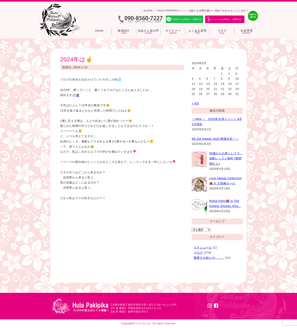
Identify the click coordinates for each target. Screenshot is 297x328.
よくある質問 (197, 30)
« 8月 (195, 103)
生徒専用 (247, 30)
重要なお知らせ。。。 (209, 257)
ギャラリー (173, 30)
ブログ (221, 30)
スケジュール (203, 247)
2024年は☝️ (76, 59)
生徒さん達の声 (148, 30)
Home (99, 30)
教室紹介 (124, 30)
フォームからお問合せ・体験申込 (224, 19)
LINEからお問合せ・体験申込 (187, 19)
